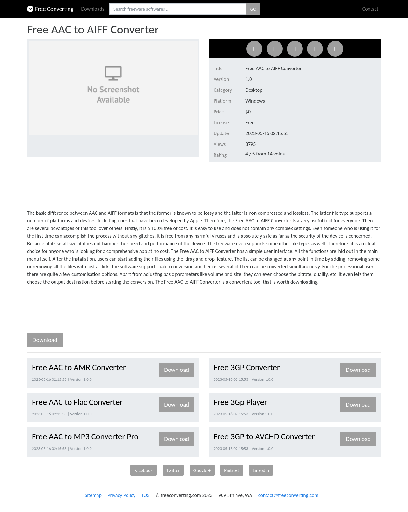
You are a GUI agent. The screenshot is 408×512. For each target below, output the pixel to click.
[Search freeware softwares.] (177, 9)
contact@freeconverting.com (288, 495)
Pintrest (231, 470)
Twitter (173, 470)
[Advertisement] (143, 184)
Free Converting (50, 8)
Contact (370, 9)
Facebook (143, 470)
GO (253, 9)
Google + (202, 470)
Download (45, 339)
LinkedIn (261, 470)
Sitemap (93, 495)
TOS (145, 495)
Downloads (93, 9)
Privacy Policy (121, 495)
